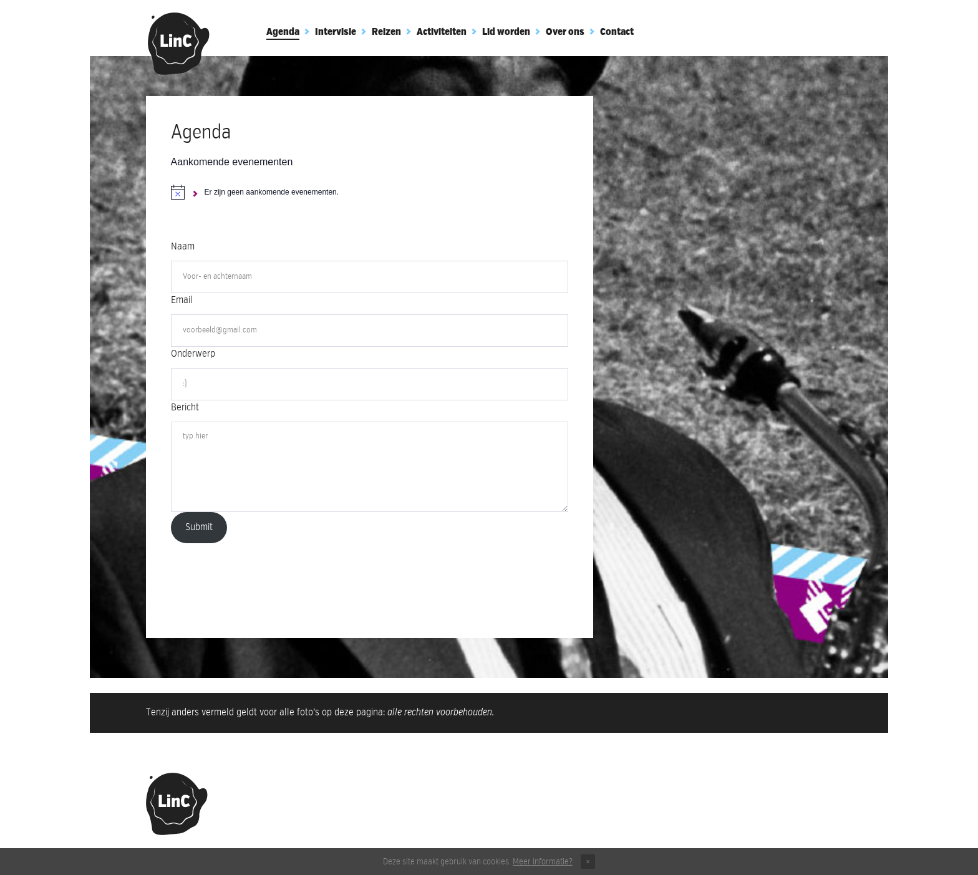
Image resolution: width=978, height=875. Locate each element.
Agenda (282, 32)
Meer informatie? (543, 862)
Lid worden (506, 32)
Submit (199, 528)
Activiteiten (442, 32)
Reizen (386, 32)
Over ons (565, 32)
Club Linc (179, 43)
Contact (617, 32)
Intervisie (335, 32)
